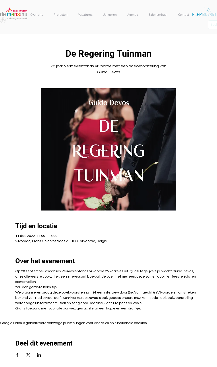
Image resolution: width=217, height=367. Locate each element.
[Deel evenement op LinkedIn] (39, 355)
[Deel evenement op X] (28, 355)
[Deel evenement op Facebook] (17, 355)
